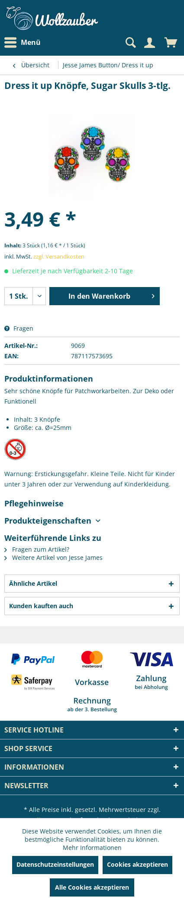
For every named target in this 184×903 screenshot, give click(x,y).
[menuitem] (24, 42)
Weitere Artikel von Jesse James (53, 557)
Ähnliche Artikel (33, 583)
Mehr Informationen (92, 847)
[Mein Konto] (149, 43)
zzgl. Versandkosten (58, 256)
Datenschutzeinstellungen (55, 864)
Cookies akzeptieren (137, 864)
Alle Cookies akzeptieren (92, 887)
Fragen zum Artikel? (36, 549)
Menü (22, 43)
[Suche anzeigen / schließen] (130, 43)
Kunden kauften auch (41, 606)
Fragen (18, 328)
